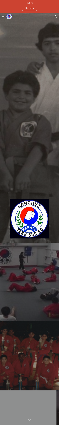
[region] (29, 6)
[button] (3, 16)
